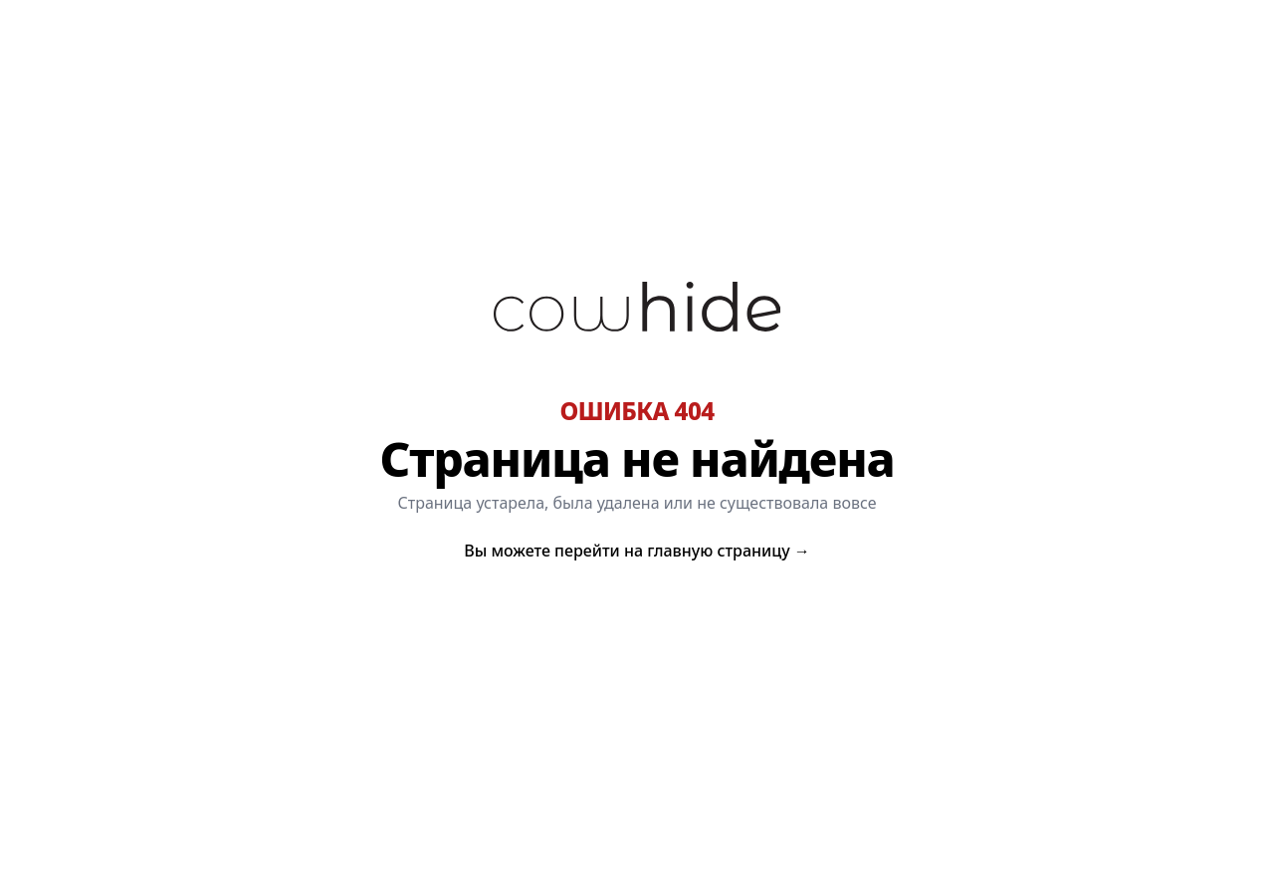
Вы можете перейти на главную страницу (637, 550)
